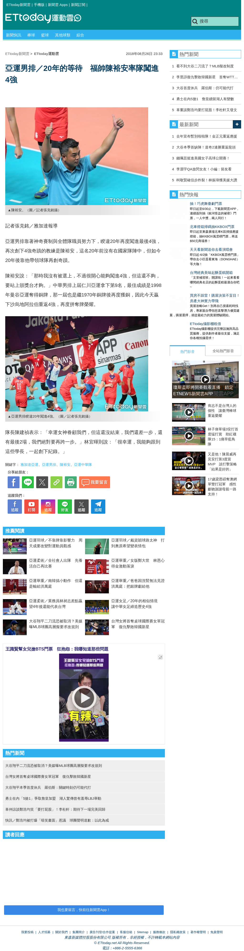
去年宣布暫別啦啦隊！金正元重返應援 (206, 136)
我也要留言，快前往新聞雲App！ (83, 910)
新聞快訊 (13, 35)
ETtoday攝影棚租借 (185, 305)
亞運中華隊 (83, 465)
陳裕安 (65, 465)
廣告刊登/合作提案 (102, 932)
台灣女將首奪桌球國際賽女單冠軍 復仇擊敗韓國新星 (48, 776)
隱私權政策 (178, 932)
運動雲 (47, 18)
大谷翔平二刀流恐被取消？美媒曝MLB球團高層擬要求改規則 (53, 766)
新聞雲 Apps (58, 5)
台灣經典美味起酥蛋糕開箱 (191, 258)
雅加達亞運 (29, 465)
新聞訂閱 (78, 5)
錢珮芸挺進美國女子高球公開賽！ (203, 158)
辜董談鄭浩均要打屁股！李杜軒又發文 (206, 110)
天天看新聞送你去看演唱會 (191, 240)
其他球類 (62, 35)
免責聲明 (216, 932)
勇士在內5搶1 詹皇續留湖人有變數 (205, 99)
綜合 (80, 35)
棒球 (31, 35)
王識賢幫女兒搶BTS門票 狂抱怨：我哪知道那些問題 (56, 649)
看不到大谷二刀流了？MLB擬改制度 (205, 66)
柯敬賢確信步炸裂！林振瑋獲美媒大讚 (206, 180)
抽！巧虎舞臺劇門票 (186, 204)
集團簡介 (78, 932)
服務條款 (159, 932)
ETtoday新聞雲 (18, 5)
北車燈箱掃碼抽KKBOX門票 (192, 222)
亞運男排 (49, 465)
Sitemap (142, 932)
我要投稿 (27, 932)
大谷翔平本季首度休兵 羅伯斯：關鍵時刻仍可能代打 (48, 787)
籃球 (45, 35)
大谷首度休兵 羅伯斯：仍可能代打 (205, 88)
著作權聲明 (198, 932)
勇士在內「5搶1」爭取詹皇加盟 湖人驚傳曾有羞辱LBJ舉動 (53, 798)
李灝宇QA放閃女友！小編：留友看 (204, 169)
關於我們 (61, 932)
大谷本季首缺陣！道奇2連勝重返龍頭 (205, 147)
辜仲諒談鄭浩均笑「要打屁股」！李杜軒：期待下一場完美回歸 (55, 809)
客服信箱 (126, 932)
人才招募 (44, 932)
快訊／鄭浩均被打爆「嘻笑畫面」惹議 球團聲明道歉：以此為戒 (57, 820)
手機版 (39, 5)
